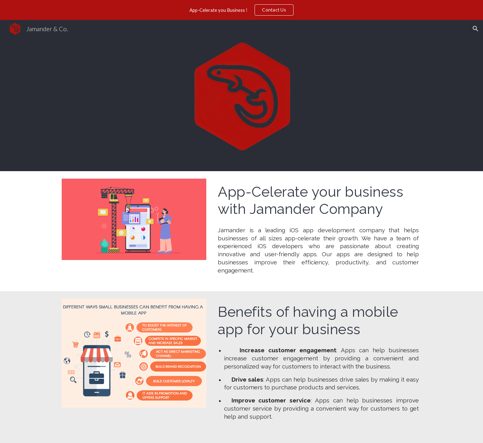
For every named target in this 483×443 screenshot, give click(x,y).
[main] (318, 200)
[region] (241, 10)
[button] (475, 28)
